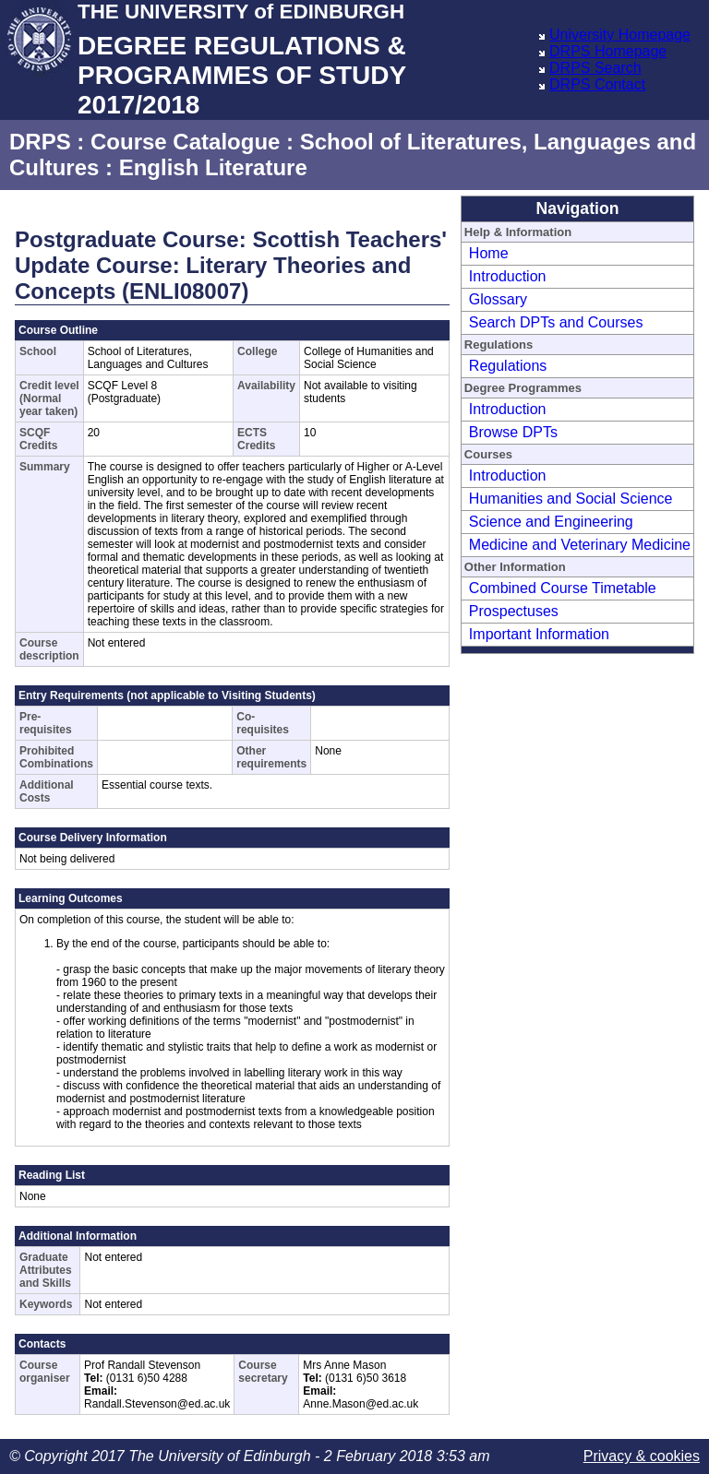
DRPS (40, 141)
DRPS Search (595, 68)
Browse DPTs (513, 432)
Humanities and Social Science (571, 498)
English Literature (213, 167)
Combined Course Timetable (562, 588)
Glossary (498, 299)
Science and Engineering (551, 521)
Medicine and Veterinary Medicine (580, 545)
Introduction (508, 276)
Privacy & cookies (641, 1456)
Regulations (508, 366)
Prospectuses (514, 611)
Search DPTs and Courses (556, 322)
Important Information (539, 634)
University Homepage (620, 34)
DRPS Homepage (608, 51)
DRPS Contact (597, 84)
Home (489, 253)
